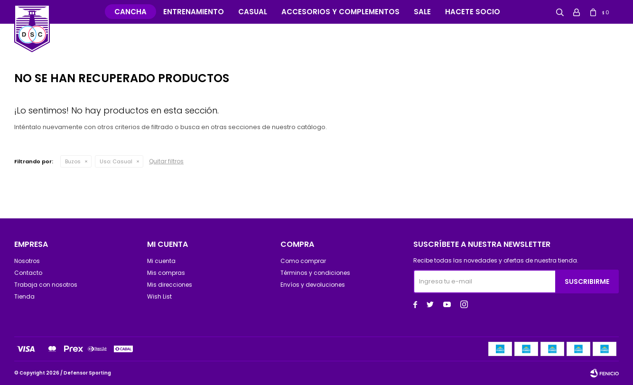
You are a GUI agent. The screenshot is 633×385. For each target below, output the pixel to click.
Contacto (28, 273)
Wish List (159, 296)
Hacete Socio (472, 12)
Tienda (24, 296)
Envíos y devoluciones (312, 285)
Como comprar (303, 261)
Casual (252, 12)
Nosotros (27, 261)
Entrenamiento (193, 12)
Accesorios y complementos (340, 12)
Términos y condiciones (315, 273)
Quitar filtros (166, 161)
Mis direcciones (169, 285)
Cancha (130, 12)
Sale (422, 12)
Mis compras (166, 273)
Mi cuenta (161, 261)
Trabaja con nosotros (45, 285)
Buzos (73, 161)
